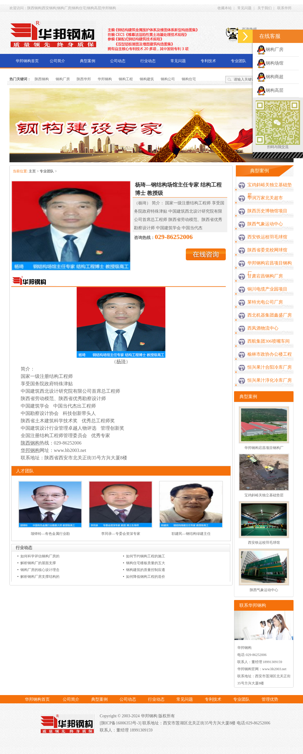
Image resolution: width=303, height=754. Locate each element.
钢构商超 (270, 76)
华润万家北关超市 (265, 197)
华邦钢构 (105, 79)
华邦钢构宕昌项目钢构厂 (269, 268)
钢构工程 (126, 79)
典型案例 (87, 61)
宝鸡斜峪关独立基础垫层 (269, 190)
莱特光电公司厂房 (265, 302)
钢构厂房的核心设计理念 (39, 570)
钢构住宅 (189, 79)
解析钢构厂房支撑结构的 (39, 577)
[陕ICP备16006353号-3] (121, 723)
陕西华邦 (84, 79)
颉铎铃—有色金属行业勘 (50, 534)
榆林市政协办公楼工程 (269, 354)
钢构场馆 (270, 63)
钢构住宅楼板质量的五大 (145, 563)
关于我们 (264, 8)
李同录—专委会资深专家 (120, 534)
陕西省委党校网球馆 (267, 250)
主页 (32, 171)
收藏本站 (224, 8)
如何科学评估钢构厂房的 (39, 556)
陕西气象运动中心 (265, 224)
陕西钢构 (42, 79)
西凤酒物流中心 (262, 328)
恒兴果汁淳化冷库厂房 (269, 380)
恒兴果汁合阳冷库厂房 (269, 367)
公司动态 (117, 61)
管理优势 (270, 699)
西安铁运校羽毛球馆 (267, 237)
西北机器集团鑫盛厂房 (269, 315)
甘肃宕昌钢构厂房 (265, 276)
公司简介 (57, 61)
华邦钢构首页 (27, 61)
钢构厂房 (63, 79)
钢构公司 (168, 79)
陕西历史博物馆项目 (267, 210)
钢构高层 (270, 90)
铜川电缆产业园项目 (267, 289)
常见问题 (244, 8)
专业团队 (238, 61)
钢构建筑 (147, 79)
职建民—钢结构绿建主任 (191, 534)
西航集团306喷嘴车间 (268, 341)
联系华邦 (284, 8)
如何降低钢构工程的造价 (145, 577)
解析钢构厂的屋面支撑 (38, 563)
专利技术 (208, 61)
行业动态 (148, 61)
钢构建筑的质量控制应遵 (145, 570)
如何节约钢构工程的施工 (145, 556)
